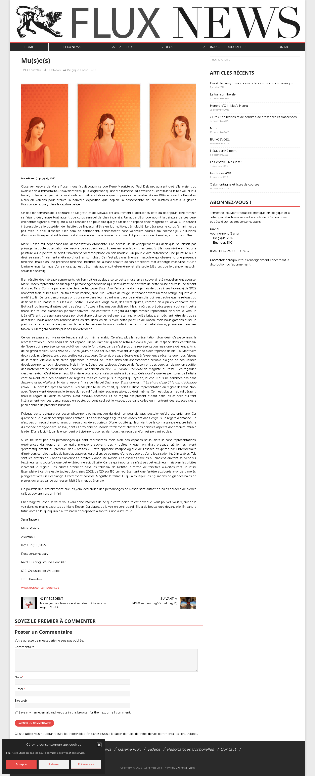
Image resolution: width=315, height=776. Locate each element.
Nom (18, 677)
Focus (84, 70)
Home (29, 47)
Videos (167, 47)
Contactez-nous (221, 260)
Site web (21, 700)
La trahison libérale (223, 94)
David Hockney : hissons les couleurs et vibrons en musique (251, 83)
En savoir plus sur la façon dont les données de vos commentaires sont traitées (141, 734)
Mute (214, 128)
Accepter (21, 764)
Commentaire (24, 647)
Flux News (72, 47)
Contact (284, 47)
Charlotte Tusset (185, 767)
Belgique (73, 70)
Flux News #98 (220, 173)
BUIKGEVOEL (220, 139)
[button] (99, 745)
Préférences (86, 764)
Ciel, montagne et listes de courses (234, 184)
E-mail (19, 689)
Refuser (53, 764)
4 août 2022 (34, 70)
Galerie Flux (121, 47)
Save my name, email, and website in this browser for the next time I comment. (75, 712)
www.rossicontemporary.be (40, 587)
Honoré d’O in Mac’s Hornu (229, 106)
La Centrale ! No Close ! (226, 162)
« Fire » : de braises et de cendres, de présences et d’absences (253, 117)
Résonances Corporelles (224, 47)
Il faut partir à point (223, 151)
